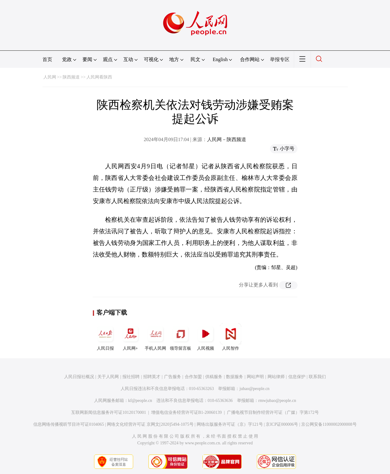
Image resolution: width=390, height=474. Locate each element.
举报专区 (280, 59)
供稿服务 (213, 376)
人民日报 (105, 337)
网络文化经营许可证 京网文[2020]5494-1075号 (150, 424)
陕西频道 (71, 77)
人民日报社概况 (79, 376)
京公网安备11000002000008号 (328, 424)
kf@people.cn (140, 400)
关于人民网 (108, 376)
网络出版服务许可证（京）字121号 (230, 424)
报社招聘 (131, 376)
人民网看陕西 (99, 77)
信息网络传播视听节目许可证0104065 (68, 424)
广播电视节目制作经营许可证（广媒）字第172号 (273, 412)
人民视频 (205, 337)
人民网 (49, 77)
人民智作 (230, 337)
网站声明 (255, 376)
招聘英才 (151, 376)
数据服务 (234, 376)
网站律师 (276, 376)
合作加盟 (193, 376)
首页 (47, 59)
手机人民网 (155, 337)
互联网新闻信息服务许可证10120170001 (108, 412)
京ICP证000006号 (282, 424)
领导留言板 (180, 337)
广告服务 (172, 376)
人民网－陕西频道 (226, 139)
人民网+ (130, 337)
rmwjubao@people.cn (277, 400)
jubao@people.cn (254, 388)
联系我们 (317, 376)
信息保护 (296, 376)
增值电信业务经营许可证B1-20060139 (186, 412)
